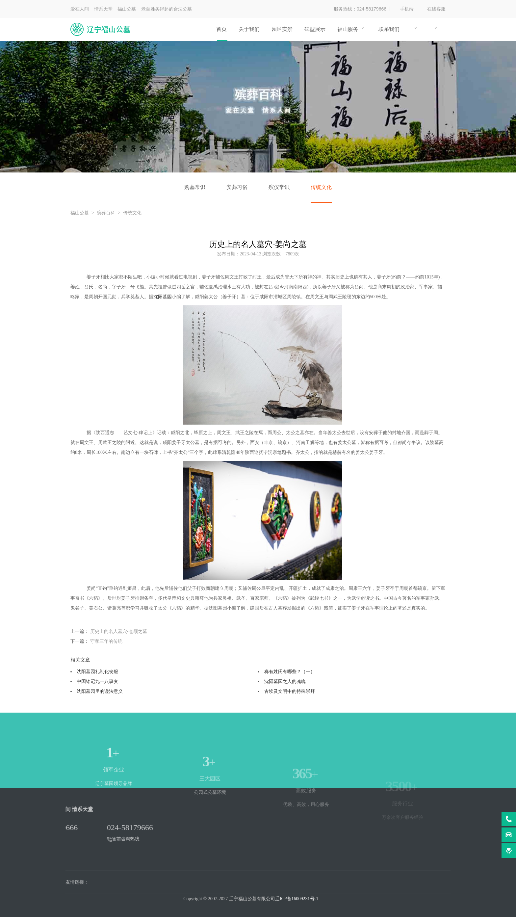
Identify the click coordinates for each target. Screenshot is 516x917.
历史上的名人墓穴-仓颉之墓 (118, 631)
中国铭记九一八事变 (97, 681)
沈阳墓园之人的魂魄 (285, 681)
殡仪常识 (279, 187)
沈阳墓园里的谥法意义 (100, 691)
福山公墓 (79, 212)
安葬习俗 (236, 187)
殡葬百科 (106, 212)
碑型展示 (314, 29)
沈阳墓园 (162, 296)
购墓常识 (194, 187)
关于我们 (249, 29)
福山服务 (347, 29)
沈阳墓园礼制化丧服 (97, 671)
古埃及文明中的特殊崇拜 (289, 691)
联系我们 (389, 29)
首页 (221, 29)
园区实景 (282, 29)
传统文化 (321, 187)
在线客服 (436, 9)
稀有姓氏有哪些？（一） (289, 671)
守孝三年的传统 (106, 641)
